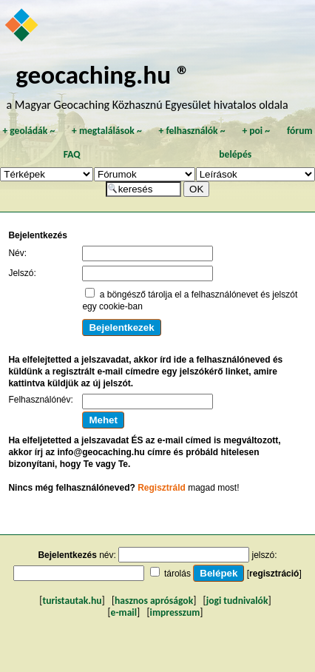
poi (255, 130)
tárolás (177, 573)
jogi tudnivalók (237, 600)
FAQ (72, 154)
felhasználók (191, 130)
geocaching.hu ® (103, 74)
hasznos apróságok (154, 600)
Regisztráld (162, 488)
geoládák (28, 130)
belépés (235, 154)
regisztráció (274, 573)
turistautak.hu (71, 600)
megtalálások (107, 130)
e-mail (124, 612)
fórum (300, 130)
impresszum (175, 612)
